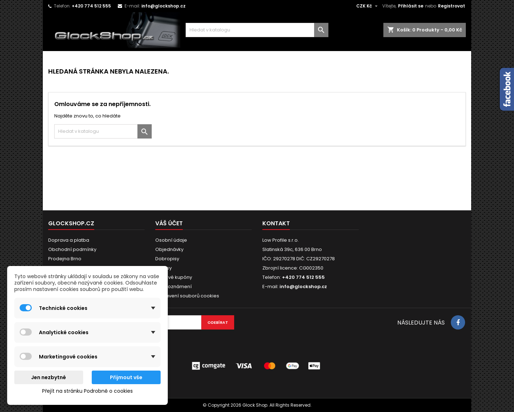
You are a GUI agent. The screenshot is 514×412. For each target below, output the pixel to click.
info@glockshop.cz (163, 6)
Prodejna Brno (64, 258)
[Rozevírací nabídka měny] (367, 6)
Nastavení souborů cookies (187, 295)
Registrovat (451, 6)
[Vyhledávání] (257, 30)
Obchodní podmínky (72, 249)
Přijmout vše (126, 377)
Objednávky (169, 249)
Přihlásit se (410, 6)
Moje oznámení (173, 286)
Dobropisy (167, 258)
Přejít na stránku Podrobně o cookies (87, 391)
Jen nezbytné (48, 377)
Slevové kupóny (173, 277)
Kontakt (276, 223)
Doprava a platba (68, 240)
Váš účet (169, 223)
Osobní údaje (171, 240)
